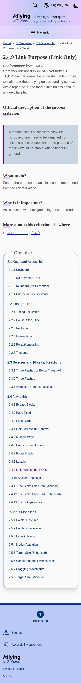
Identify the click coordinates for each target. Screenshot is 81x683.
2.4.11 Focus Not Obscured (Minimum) (34, 486)
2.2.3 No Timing (19, 328)
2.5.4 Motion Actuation (23, 544)
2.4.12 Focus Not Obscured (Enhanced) (35, 494)
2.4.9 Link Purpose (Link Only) (28, 469)
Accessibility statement (27, 644)
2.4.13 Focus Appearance (25, 502)
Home (7, 43)
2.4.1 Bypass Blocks (22, 404)
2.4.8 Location (18, 461)
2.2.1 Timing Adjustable (24, 312)
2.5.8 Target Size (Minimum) (27, 577)
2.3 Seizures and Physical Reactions (34, 362)
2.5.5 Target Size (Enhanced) (28, 552)
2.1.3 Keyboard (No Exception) (29, 286)
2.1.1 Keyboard (19, 269)
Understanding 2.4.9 (23, 233)
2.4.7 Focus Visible (21, 453)
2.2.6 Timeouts (18, 352)
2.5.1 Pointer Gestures (23, 520)
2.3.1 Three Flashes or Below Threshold (35, 370)
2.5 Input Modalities (21, 512)
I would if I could (13, 668)
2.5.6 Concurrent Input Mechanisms (32, 560)
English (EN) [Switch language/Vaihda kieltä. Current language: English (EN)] (56, 5)
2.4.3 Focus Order (21, 420)
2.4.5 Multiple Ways (21, 437)
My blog (8, 676)
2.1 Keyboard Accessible (25, 262)
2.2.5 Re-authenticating (24, 344)
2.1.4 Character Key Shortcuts (28, 294)
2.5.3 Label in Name (22, 536)
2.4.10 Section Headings (25, 477)
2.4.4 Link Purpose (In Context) (29, 429)
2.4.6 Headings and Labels (26, 445)
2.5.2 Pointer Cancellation (25, 528)
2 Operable (24, 43)
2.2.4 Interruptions (21, 336)
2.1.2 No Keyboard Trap (24, 277)
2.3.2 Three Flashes (22, 378)
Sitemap (17, 632)
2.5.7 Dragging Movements (26, 569)
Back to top (40, 616)
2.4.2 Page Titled (20, 412)
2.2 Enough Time (19, 304)
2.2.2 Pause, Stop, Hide (24, 320)
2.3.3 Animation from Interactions (30, 386)
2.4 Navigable (17, 396)
